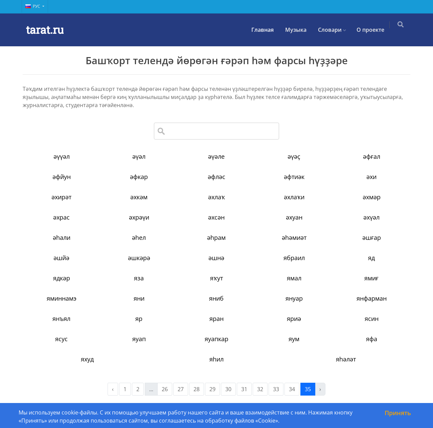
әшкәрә (139, 258)
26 (165, 389)
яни (139, 298)
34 (292, 389)
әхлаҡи (294, 197)
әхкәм (138, 197)
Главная (266, 29)
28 (196, 389)
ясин (372, 318)
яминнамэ (61, 298)
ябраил (294, 258)
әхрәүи (139, 217)
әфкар (139, 177)
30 (228, 389)
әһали (61, 237)
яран (216, 318)
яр (138, 318)
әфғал (371, 156)
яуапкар (216, 339)
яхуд (87, 359)
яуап (139, 339)
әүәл (138, 156)
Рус (33, 6)
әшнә (216, 258)
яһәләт (346, 359)
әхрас (61, 217)
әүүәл (61, 156)
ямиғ (371, 278)
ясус (61, 339)
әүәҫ (294, 156)
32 (260, 389)
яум (294, 339)
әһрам (216, 237)
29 (212, 389)
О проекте (374, 29)
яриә (294, 318)
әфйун (61, 177)
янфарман (372, 298)
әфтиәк (294, 177)
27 (181, 389)
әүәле (216, 156)
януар (294, 298)
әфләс (216, 177)
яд (371, 258)
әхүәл (371, 217)
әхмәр (372, 197)
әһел (139, 237)
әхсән (216, 217)
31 (244, 389)
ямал (294, 278)
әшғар (371, 237)
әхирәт (61, 197)
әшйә (61, 258)
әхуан (294, 217)
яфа (371, 339)
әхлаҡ (216, 197)
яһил (216, 359)
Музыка (299, 29)
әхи (371, 177)
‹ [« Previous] (113, 389)
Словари (333, 29)
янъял (61, 318)
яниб (216, 298)
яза (139, 278)
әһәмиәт (294, 237)
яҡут (216, 278)
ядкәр (61, 278)
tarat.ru (45, 29)
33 (276, 389)
